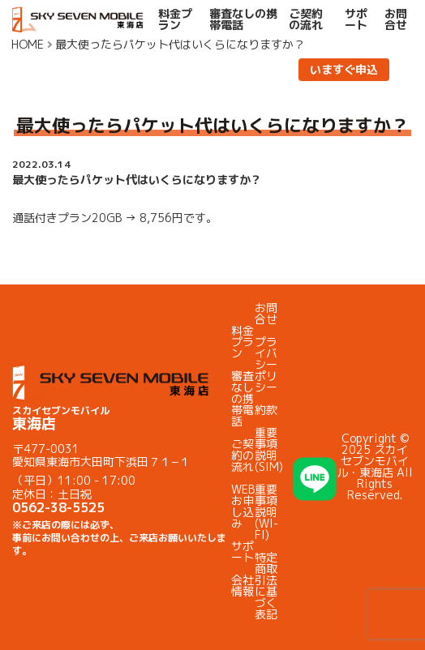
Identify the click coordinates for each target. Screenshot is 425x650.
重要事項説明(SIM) (269, 449)
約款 (266, 409)
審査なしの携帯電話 (243, 19)
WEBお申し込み (243, 506)
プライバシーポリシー (266, 364)
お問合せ (395, 19)
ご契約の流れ (306, 19)
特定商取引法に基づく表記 (266, 586)
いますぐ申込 (344, 69)
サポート (356, 19)
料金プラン (175, 19)
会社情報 (242, 585)
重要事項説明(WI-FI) (266, 511)
